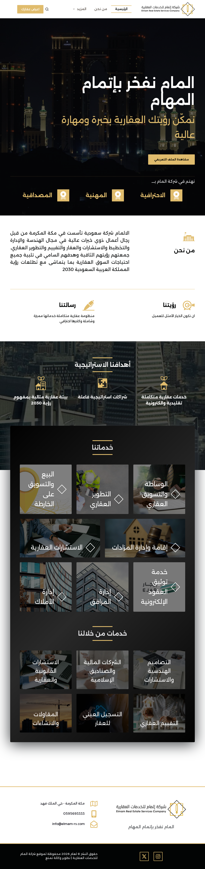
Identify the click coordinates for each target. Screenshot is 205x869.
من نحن (100, 9)
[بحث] (46, 9)
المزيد (78, 9)
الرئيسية (121, 9)
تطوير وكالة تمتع (57, 858)
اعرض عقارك (30, 9)
